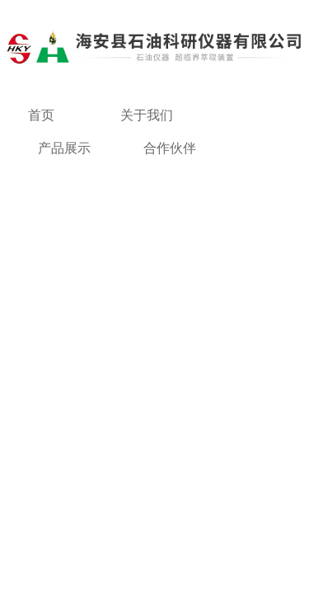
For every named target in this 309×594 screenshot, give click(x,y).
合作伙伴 (169, 148)
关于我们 (146, 115)
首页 (41, 115)
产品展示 (64, 148)
